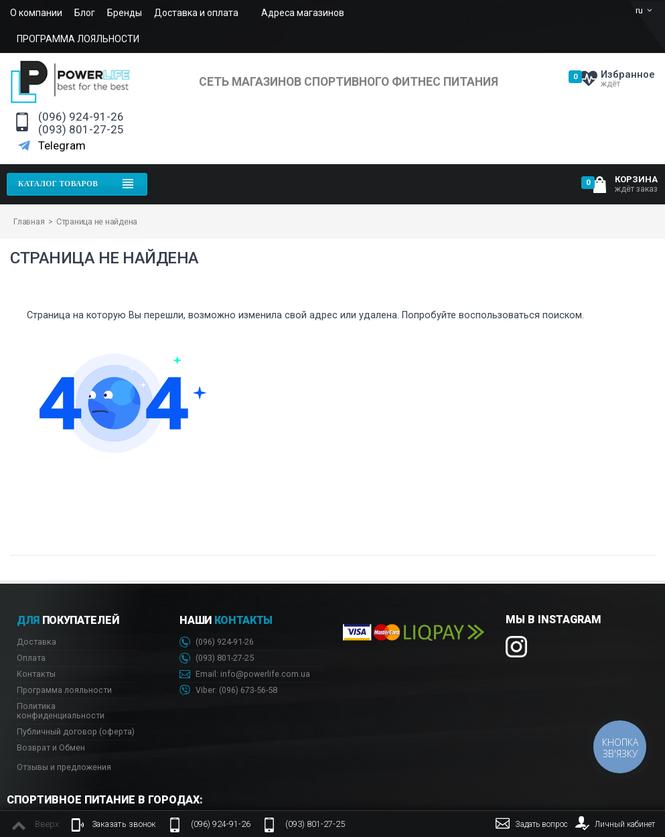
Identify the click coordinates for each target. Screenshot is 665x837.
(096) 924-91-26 (81, 117)
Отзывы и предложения (64, 767)
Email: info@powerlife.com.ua (244, 674)
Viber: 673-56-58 (228, 691)
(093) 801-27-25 (81, 129)
